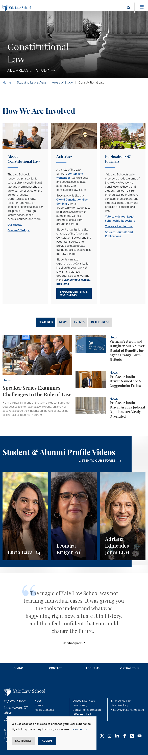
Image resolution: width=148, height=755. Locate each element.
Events (39, 705)
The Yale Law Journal (119, 226)
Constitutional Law (91, 82)
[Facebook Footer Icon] (124, 736)
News (38, 700)
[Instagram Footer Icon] (109, 736)
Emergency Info (121, 700)
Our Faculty (15, 224)
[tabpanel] (74, 381)
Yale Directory (119, 705)
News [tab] (63, 322)
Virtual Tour (129, 668)
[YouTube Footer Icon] (139, 736)
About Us (93, 668)
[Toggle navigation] (141, 7)
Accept (47, 740)
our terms (80, 729)
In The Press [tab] (100, 322)
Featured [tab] (46, 322)
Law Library (80, 705)
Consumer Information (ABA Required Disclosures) (87, 714)
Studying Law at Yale (31, 82)
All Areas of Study (28, 70)
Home (7, 82)
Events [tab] (79, 322)
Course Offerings (19, 230)
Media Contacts (44, 709)
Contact (55, 668)
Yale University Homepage (127, 709)
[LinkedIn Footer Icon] (117, 736)
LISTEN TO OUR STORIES (97, 460)
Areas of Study (62, 82)
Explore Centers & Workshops (73, 293)
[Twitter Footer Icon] (102, 736)
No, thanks (23, 740)
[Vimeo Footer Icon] (132, 736)
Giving (18, 668)
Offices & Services (84, 700)
